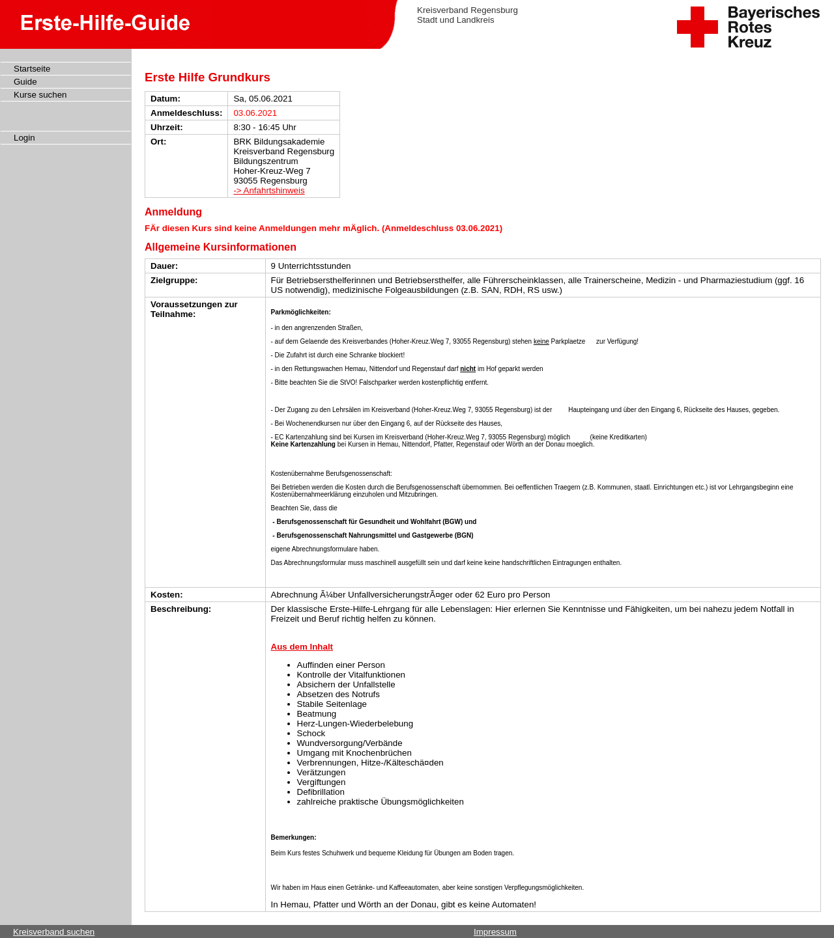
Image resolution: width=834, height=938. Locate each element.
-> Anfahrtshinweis (268, 190)
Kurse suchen (40, 95)
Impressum (495, 932)
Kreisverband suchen (53, 932)
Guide (25, 82)
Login (24, 138)
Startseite (32, 69)
